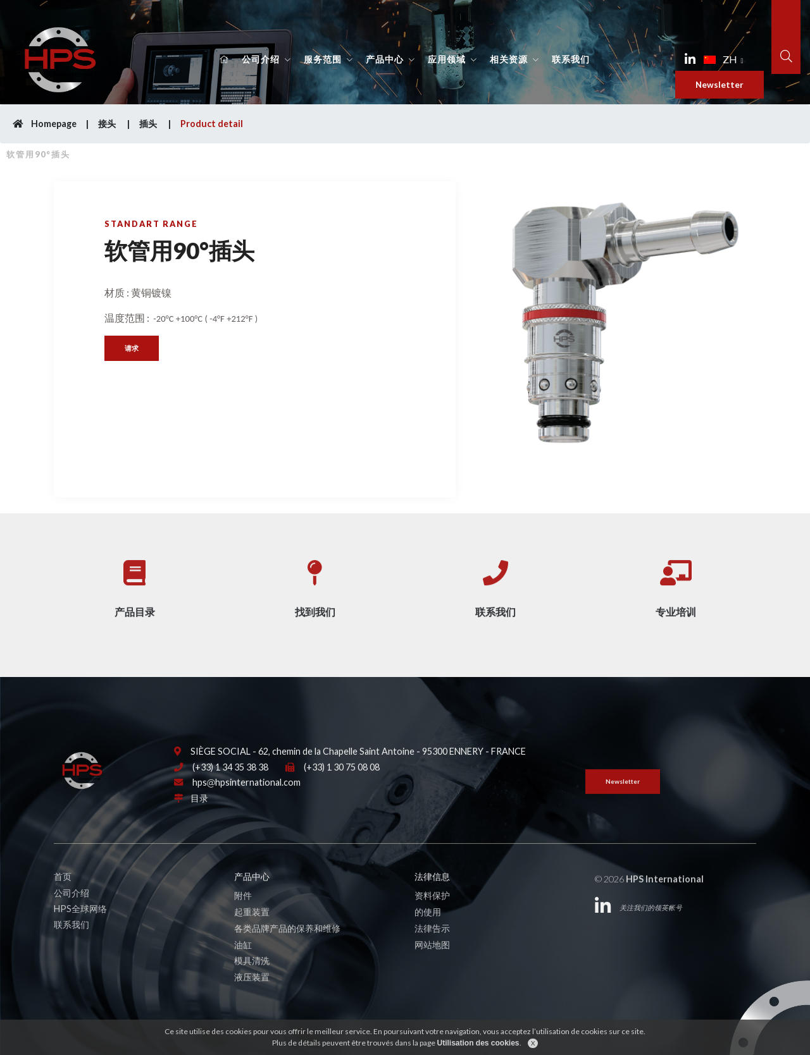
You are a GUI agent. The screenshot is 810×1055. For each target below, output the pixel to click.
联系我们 (571, 59)
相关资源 (509, 59)
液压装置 (252, 999)
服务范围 (323, 59)
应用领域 (447, 59)
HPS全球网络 (80, 930)
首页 (63, 898)
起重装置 (252, 934)
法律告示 (432, 950)
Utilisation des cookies (478, 1043)
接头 (108, 123)
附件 (243, 917)
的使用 (427, 934)
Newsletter (719, 85)
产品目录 (135, 589)
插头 (149, 123)
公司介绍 (261, 59)
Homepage (45, 123)
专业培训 (676, 589)
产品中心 (385, 59)
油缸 (243, 966)
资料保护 (432, 917)
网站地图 (432, 966)
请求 (132, 348)
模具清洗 (252, 982)
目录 (199, 820)
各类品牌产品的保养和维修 (287, 950)
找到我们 (315, 589)
